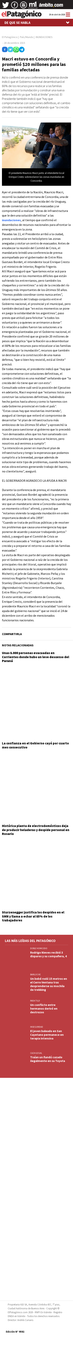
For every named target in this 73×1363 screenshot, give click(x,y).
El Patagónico (10, 37)
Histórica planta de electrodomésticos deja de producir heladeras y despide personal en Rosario (35, 830)
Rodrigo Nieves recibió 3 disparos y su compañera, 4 (48, 954)
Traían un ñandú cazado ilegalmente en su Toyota (47, 1059)
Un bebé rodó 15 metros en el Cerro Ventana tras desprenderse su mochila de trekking (48, 984)
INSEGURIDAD (36, 1026)
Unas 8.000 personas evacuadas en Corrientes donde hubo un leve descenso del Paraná (35, 657)
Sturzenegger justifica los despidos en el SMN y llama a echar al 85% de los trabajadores (33, 916)
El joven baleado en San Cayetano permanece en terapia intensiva (47, 1034)
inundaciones (11, 220)
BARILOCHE (35, 974)
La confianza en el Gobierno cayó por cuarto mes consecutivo (35, 745)
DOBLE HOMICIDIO (38, 948)
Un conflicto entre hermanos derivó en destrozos (43, 1008)
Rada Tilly (35, 1000)
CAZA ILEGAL (36, 1053)
